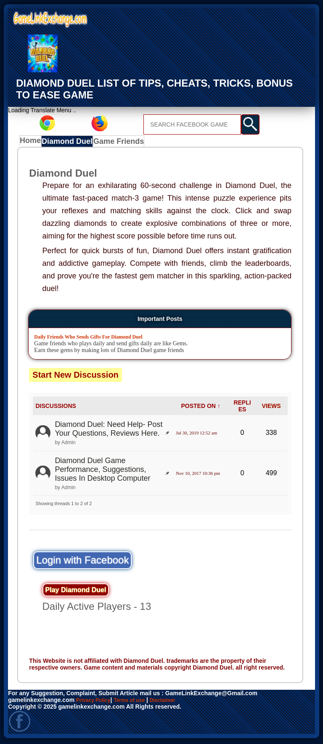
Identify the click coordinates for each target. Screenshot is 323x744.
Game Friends (118, 142)
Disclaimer (176, 701)
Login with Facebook (82, 561)
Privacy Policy (96, 701)
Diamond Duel (69, 142)
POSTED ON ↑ (200, 407)
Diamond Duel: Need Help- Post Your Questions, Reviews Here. (108, 431)
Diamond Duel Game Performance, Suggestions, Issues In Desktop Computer (102, 471)
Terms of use (137, 701)
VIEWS (271, 407)
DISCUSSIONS (55, 407)
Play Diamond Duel (75, 591)
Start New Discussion (75, 376)
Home (32, 142)
